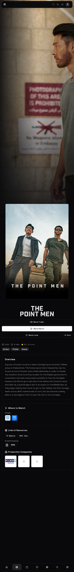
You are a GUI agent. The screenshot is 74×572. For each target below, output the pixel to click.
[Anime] (37, 567)
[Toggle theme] (58, 4)
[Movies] (17, 567)
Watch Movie (37, 328)
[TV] (27, 567)
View (23, 436)
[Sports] (47, 567)
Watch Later (32, 335)
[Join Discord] (62, 4)
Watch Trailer (37, 322)
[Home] (7, 567)
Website (10, 436)
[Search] (57, 567)
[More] (67, 567)
